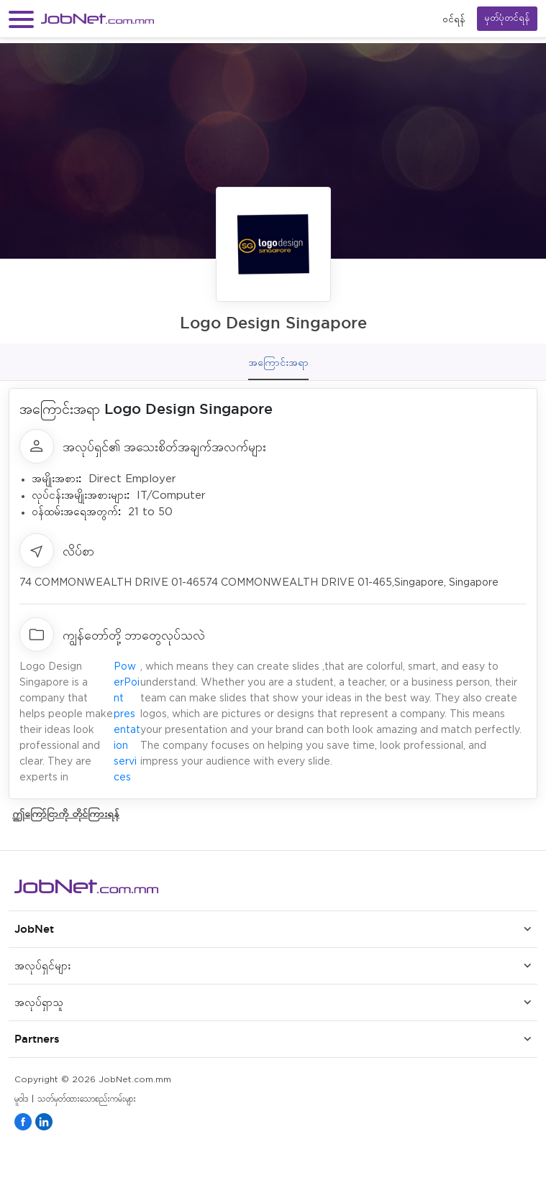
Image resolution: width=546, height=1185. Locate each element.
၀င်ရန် (453, 19)
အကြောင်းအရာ (278, 362)
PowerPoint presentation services (127, 722)
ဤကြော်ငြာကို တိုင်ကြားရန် (65, 813)
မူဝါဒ (21, 1099)
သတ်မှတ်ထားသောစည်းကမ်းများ (86, 1099)
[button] (21, 19)
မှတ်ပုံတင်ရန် (507, 18)
